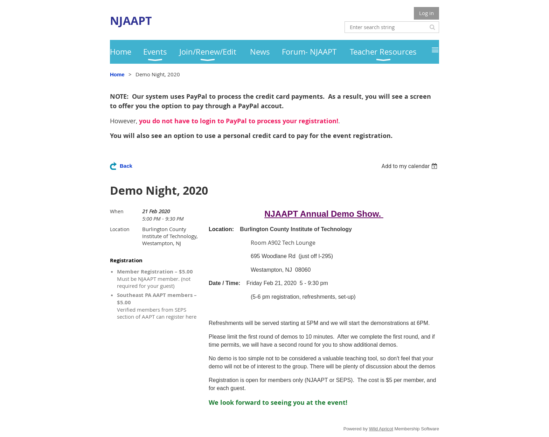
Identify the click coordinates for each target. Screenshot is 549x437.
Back (126, 166)
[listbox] (410, 166)
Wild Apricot (381, 428)
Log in (426, 12)
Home (117, 74)
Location (120, 229)
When (117, 211)
